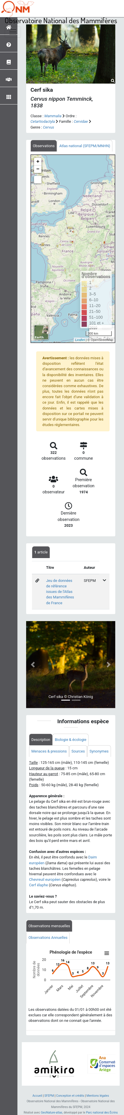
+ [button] (37, 161)
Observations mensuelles (49, 926)
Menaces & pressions (49, 751)
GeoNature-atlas (51, 1112)
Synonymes (99, 751)
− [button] (37, 169)
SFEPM (49, 1096)
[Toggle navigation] (13, 32)
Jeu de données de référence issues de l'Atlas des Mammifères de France (60, 591)
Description (40, 739)
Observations (44, 146)
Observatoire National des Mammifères (61, 20)
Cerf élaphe (38, 885)
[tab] (43, 145)
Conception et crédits (70, 1096)
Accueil (37, 1096)
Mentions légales (98, 1096)
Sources (78, 751)
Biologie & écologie (70, 739)
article (41, 552)
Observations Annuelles (47, 937)
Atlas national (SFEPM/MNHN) (84, 146)
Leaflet (80, 340)
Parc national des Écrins (102, 1112)
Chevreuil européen (45, 879)
